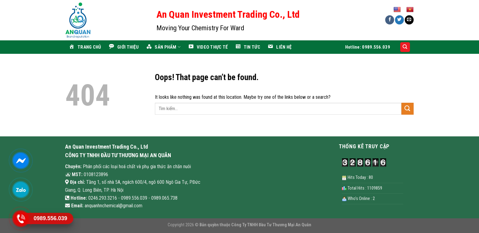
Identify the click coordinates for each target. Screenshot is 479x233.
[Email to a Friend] (409, 19)
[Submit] (407, 109)
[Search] (405, 47)
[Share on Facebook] (389, 19)
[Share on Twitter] (399, 19)
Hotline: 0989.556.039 (367, 47)
